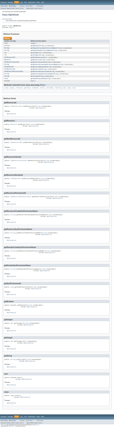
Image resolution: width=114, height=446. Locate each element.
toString (58, 91)
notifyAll (50, 91)
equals (12, 91)
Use (21, 2)
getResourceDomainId (38, 69)
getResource (35, 61)
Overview (3, 2)
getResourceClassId (38, 64)
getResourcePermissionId (40, 74)
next (32, 83)
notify (42, 91)
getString (34, 78)
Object (11, 28)
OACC (2, 442)
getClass (27, 91)
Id (5, 59)
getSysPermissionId (38, 81)
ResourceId (11, 59)
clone (6, 91)
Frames (22, 6)
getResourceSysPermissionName (42, 76)
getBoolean (35, 46)
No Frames (29, 6)
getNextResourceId (37, 59)
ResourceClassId (13, 64)
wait (64, 91)
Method (22, 8)
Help (42, 2)
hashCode (35, 91)
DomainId (10, 69)
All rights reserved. (21, 444)
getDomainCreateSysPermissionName (43, 49)
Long (5, 81)
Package (10, 2)
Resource (7, 61)
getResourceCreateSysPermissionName (44, 66)
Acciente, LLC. (35, 442)
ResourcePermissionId (14, 74)
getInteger (35, 54)
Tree (25, 2)
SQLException (40, 111)
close (33, 44)
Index (38, 2)
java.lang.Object (7, 19)
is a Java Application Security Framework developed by (18, 442)
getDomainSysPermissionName (41, 51)
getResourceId (36, 71)
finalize (19, 91)
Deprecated (31, 2)
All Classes (40, 6)
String (41, 46)
